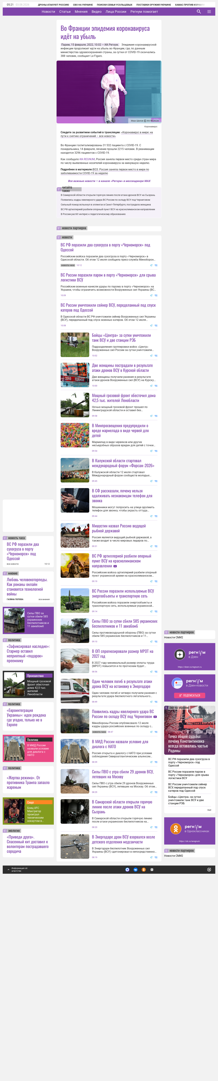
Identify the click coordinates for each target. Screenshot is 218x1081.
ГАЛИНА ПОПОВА (15, 781)
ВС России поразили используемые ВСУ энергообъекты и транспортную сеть (123, 684)
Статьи (75, 12)
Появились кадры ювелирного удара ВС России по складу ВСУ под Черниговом (105, 199)
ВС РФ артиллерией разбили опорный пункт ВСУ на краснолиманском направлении (108, 209)
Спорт (30, 984)
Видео (107, 12)
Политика (32, 921)
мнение (12, 755)
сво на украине (179, 890)
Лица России (126, 12)
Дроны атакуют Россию (48, 4)
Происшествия (35, 857)
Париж (65, 44)
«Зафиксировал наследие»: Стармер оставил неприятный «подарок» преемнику (28, 834)
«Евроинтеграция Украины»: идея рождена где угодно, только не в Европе (26, 898)
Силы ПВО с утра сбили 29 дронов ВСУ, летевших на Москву (123, 925)
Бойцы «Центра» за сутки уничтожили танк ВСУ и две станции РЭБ (121, 367)
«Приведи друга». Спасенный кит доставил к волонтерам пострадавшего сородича (28, 1025)
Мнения (91, 12)
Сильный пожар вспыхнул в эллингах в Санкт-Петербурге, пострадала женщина (106, 204)
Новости (59, 12)
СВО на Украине (78, 4)
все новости (13, 746)
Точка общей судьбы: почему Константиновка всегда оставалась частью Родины (188, 924)
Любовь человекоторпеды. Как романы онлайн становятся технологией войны (27, 768)
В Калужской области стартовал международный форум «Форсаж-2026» (123, 523)
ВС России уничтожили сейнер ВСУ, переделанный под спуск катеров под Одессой (108, 307)
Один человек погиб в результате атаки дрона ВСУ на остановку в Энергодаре (122, 804)
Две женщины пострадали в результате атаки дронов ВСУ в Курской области (122, 397)
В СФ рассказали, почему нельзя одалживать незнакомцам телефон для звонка (122, 556)
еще (209, 991)
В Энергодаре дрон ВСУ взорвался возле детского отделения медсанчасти (123, 1020)
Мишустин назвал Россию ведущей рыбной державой (119, 618)
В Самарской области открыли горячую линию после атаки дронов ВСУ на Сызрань (108, 195)
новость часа (16, 720)
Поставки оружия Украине (149, 4)
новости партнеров (74, 228)
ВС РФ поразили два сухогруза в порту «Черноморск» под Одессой (23, 732)
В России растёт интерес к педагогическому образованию (93, 214)
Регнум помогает (155, 12)
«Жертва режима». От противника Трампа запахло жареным (28, 964)
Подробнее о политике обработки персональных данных (158, 1050)
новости (67, 237)
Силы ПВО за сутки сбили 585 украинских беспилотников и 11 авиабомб (38, 801)
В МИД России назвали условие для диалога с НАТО (38, 931)
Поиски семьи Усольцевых (110, 4)
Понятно (201, 1050)
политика (14, 822)
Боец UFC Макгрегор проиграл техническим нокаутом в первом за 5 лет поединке (37, 996)
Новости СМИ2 (173, 819)
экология (14, 1013)
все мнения (44, 781)
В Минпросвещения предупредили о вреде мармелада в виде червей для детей (120, 491)
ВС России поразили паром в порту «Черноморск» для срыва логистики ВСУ (108, 277)
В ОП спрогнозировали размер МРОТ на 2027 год (122, 774)
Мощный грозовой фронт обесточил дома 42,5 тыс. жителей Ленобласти (39, 869)
